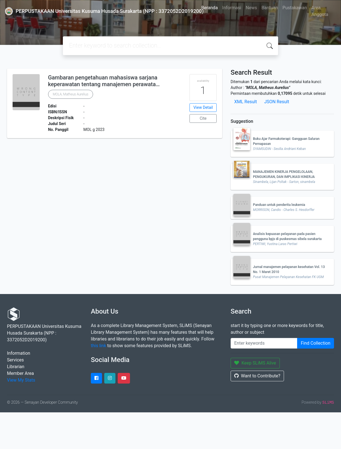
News (251, 7)
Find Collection (315, 343)
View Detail (203, 107)
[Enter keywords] (264, 343)
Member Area (20, 373)
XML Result (245, 101)
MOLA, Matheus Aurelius (70, 94)
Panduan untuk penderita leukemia (279, 205)
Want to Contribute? (257, 376)
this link (98, 345)
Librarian (15, 366)
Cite (203, 118)
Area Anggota (319, 11)
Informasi (231, 7)
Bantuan (269, 7)
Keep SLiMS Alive (255, 363)
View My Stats (21, 380)
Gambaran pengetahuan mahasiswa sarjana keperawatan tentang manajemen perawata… (104, 81)
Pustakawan (295, 7)
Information (18, 353)
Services (15, 360)
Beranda (209, 7)
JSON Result (276, 101)
